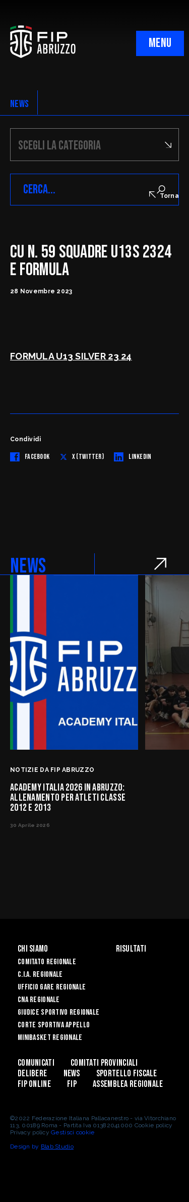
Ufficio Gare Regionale (52, 987)
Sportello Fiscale (126, 1073)
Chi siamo (33, 949)
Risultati (131, 949)
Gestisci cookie (72, 1132)
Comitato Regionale (47, 962)
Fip (72, 1084)
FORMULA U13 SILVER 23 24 (71, 356)
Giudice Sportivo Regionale (58, 1012)
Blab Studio (57, 1146)
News (72, 1073)
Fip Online (34, 1084)
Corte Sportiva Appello (54, 1025)
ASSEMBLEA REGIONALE (128, 1084)
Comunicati (36, 1063)
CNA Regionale (39, 1000)
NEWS (19, 104)
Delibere (32, 1073)
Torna (164, 195)
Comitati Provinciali (104, 1063)
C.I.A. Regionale (40, 974)
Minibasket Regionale (50, 1037)
